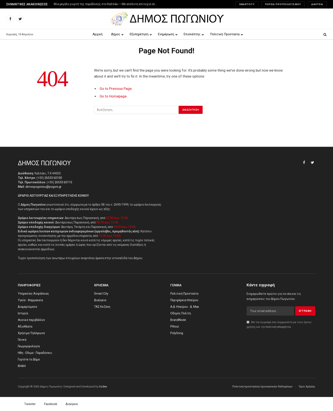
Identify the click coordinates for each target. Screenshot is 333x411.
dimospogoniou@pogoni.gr (43, 186)
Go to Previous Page (116, 89)
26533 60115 (63, 182)
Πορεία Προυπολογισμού (283, 4)
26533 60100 (53, 177)
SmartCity (247, 4)
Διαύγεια (317, 4)
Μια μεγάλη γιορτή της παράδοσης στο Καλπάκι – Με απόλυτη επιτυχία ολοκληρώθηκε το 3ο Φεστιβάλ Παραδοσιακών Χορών (107, 4)
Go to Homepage (113, 96)
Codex (103, 386)
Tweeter (30, 404)
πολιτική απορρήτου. (279, 326)
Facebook (50, 404)
